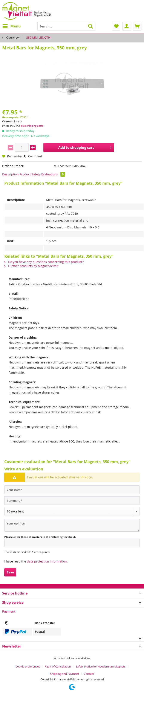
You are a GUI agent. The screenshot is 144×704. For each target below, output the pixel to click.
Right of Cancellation (58, 666)
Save (10, 572)
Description (10, 174)
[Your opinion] (72, 525)
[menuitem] (11, 26)
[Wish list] (116, 26)
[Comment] (72, 511)
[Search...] (66, 26)
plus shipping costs (32, 126)
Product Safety (30, 174)
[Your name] (72, 489)
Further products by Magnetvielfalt (31, 266)
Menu (12, 26)
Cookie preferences (27, 666)
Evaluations (53, 174)
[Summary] (72, 500)
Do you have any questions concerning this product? (44, 262)
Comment (32, 156)
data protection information (47, 561)
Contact (89, 674)
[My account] (126, 26)
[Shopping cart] (137, 26)
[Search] (90, 26)
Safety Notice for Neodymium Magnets (101, 666)
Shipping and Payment (64, 674)
